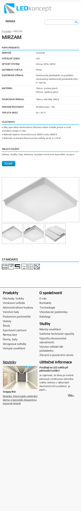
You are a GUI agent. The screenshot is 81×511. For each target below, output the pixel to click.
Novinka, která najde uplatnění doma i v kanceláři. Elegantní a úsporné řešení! (20, 400)
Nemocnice (10, 334)
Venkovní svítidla (14, 303)
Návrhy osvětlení (50, 329)
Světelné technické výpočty (56, 333)
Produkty (6, 31)
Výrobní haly (11, 312)
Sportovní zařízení (14, 330)
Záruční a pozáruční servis (56, 355)
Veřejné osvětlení (14, 348)
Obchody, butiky (13, 298)
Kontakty (45, 303)
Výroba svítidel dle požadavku (51, 348)
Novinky (9, 362)
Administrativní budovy (18, 307)
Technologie (47, 307)
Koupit (9, 163)
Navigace (10, 21)
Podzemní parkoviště (17, 316)
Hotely (7, 321)
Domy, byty (10, 339)
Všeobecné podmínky (53, 312)
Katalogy (44, 316)
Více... (71, 395)
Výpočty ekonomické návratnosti (52, 340)
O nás (43, 298)
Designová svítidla (14, 344)
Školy (6, 325)
